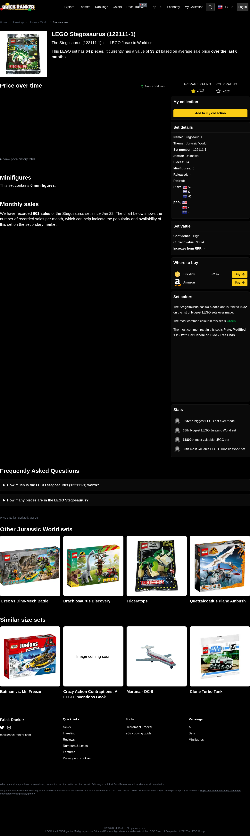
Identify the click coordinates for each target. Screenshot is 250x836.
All (190, 727)
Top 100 (156, 7)
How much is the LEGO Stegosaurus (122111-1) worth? (53, 485)
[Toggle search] (210, 7)
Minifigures (196, 739)
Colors (117, 7)
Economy (173, 7)
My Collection (194, 7)
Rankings (101, 7)
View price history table (19, 159)
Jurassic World (38, 22)
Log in (242, 7)
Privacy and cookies (77, 758)
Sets (192, 733)
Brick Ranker (12, 720)
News (67, 727)
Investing (69, 733)
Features (69, 752)
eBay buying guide (139, 733)
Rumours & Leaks (75, 745)
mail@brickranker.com (15, 735)
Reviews (69, 739)
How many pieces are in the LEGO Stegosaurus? (47, 500)
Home (3, 22)
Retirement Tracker (139, 727)
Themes (84, 7)
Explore (69, 7)
